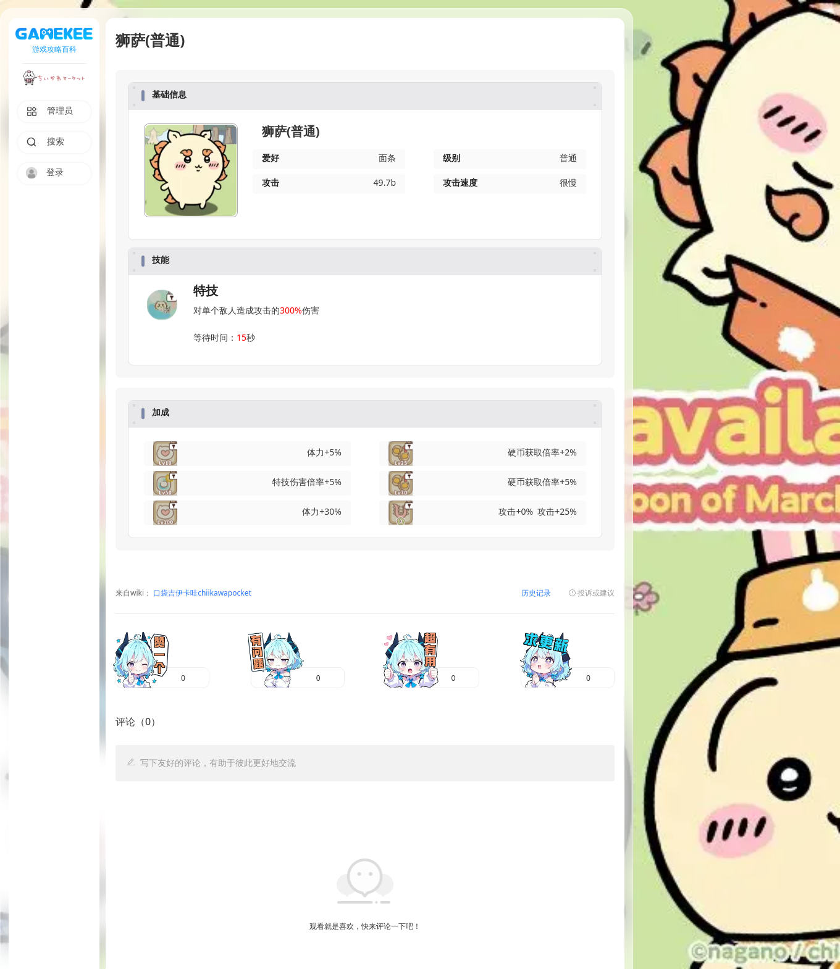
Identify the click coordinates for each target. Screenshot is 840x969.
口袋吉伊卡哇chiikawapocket (201, 593)
